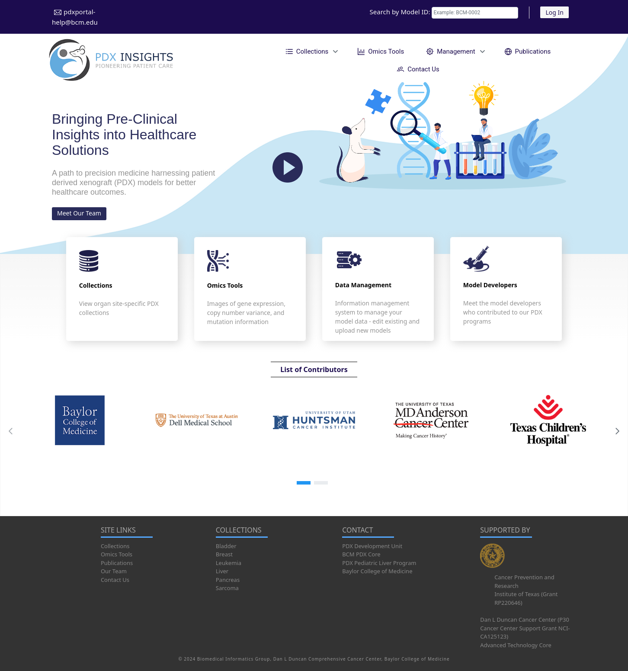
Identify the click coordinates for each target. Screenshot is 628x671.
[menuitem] (311, 51)
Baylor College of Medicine (377, 571)
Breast (224, 554)
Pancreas (228, 580)
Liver (222, 571)
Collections (115, 546)
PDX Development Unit (372, 546)
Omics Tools (116, 554)
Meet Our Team (79, 213)
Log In (554, 12)
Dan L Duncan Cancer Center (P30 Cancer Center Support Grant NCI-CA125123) (525, 628)
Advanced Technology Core (515, 645)
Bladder (226, 546)
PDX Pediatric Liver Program (379, 563)
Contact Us (115, 580)
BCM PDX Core (361, 554)
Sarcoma (227, 588)
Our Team (114, 571)
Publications (117, 563)
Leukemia (228, 563)
